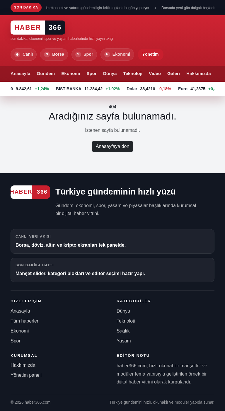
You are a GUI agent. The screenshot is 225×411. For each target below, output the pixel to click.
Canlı (23, 54)
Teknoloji (132, 73)
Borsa (54, 54)
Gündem (46, 73)
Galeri (173, 73)
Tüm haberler (24, 320)
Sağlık (123, 330)
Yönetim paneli (26, 375)
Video (155, 73)
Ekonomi (117, 54)
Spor (84, 54)
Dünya (110, 73)
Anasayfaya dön (112, 146)
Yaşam (124, 340)
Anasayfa (20, 73)
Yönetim (150, 54)
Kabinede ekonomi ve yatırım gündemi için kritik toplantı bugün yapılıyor (94, 8)
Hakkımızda (198, 73)
